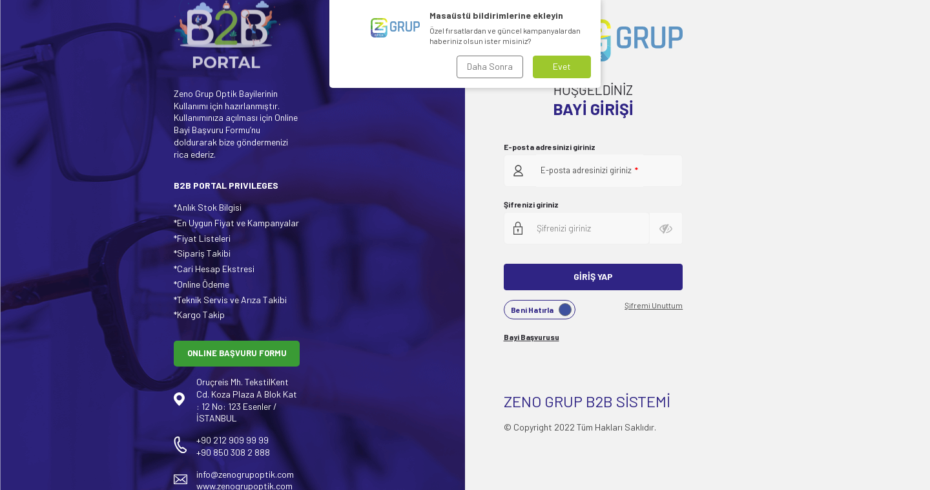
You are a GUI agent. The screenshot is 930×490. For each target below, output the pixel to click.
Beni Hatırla (541, 309)
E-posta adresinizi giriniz (549, 146)
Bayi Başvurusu (531, 336)
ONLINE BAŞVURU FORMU (237, 353)
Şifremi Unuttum (654, 305)
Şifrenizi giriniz (531, 204)
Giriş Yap (593, 276)
